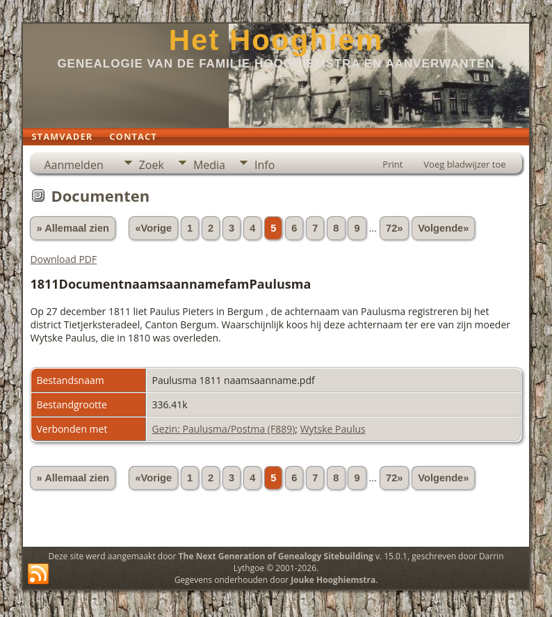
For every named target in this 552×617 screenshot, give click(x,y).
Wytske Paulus (333, 428)
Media (209, 165)
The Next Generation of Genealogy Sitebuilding (276, 556)
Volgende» (443, 228)
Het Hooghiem (276, 40)
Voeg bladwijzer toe (464, 164)
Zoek (151, 165)
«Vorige (153, 228)
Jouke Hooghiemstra (333, 580)
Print (392, 164)
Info (264, 165)
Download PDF (63, 259)
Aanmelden (73, 165)
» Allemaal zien (72, 228)
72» (394, 228)
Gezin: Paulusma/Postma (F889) (223, 428)
